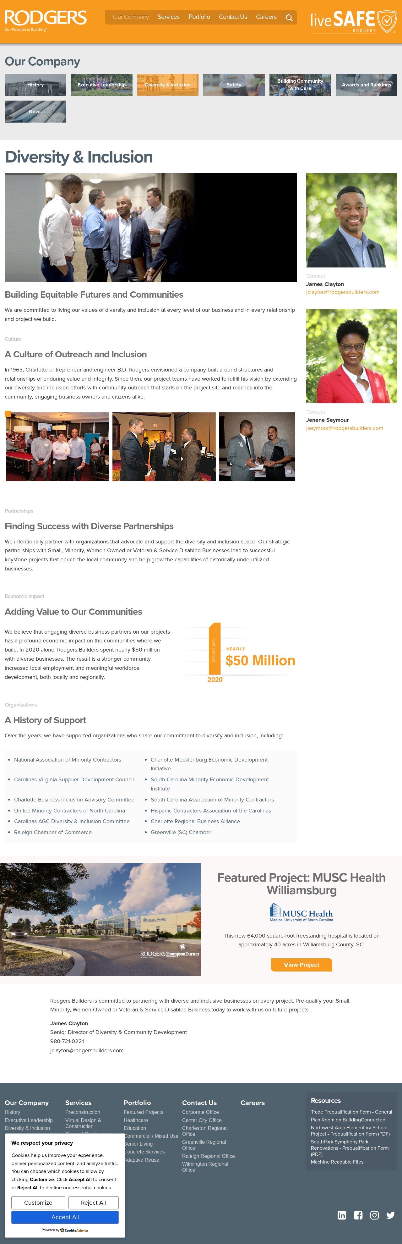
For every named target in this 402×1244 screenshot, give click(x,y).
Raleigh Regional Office (208, 1156)
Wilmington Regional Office (205, 1167)
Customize (38, 1202)
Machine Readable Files (337, 1162)
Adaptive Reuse (141, 1160)
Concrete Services (144, 1151)
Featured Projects (143, 1112)
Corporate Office (200, 1112)
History (12, 1112)
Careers (266, 16)
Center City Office (202, 1120)
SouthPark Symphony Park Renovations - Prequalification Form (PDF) (350, 1148)
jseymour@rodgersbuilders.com (344, 428)
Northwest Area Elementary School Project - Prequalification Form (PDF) (350, 1131)
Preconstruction (82, 1112)
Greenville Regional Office (204, 1145)
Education (135, 1128)
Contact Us (233, 16)
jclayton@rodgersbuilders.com (343, 292)
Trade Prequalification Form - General (351, 1112)
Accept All (65, 1217)
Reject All (93, 1202)
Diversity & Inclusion (27, 1128)
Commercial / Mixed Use (151, 1136)
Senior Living (138, 1144)
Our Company (131, 16)
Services (169, 16)
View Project (301, 964)
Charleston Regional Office (205, 1131)
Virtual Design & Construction (83, 1123)
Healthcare (136, 1120)
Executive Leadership (29, 1120)
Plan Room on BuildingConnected (348, 1120)
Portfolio (199, 16)
